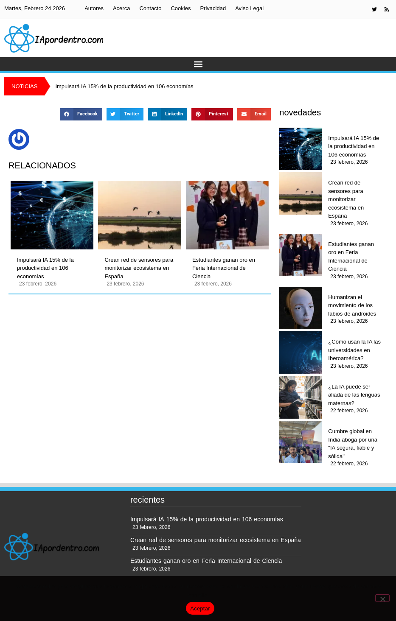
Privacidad (213, 8)
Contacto (150, 8)
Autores (94, 8)
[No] (382, 598)
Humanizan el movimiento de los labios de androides (352, 305)
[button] (198, 64)
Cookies (181, 8)
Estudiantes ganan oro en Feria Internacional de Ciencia (223, 268)
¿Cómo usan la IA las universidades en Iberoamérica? (354, 349)
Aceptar (200, 608)
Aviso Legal (249, 8)
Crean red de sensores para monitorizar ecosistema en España (138, 268)
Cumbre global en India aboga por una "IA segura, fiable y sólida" (352, 443)
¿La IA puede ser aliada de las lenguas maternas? (354, 394)
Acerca (121, 8)
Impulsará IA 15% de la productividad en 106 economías (45, 268)
